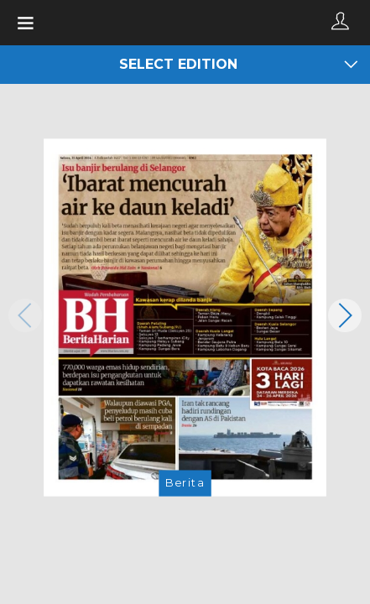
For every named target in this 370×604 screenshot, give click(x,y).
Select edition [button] (238, 64)
